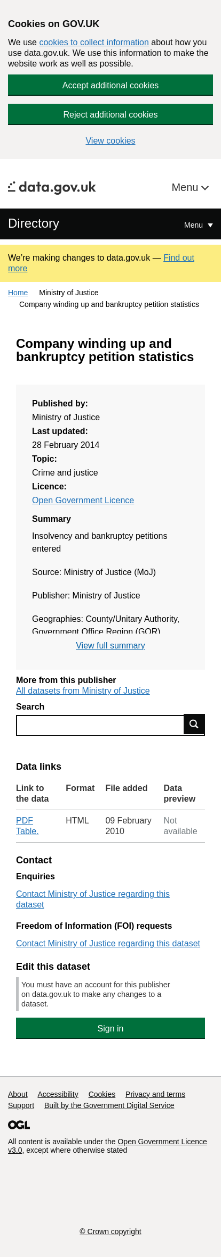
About (18, 1094)
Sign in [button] (111, 1028)
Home (18, 292)
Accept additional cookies (110, 85)
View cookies (110, 140)
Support (21, 1105)
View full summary (110, 645)
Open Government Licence (83, 500)
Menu (186, 187)
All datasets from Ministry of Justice (83, 690)
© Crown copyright (110, 1231)
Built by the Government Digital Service (109, 1105)
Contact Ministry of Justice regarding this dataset (108, 943)
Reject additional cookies (111, 114)
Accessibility (57, 1094)
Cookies (102, 1094)
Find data (194, 724)
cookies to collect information (93, 42)
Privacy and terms (155, 1094)
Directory (33, 223)
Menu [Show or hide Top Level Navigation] (194, 225)
